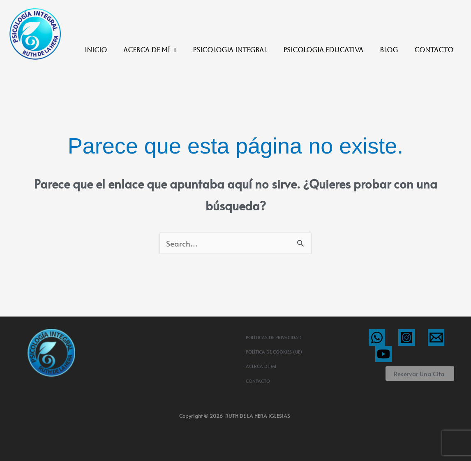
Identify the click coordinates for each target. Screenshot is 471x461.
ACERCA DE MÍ (149, 50)
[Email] (436, 337)
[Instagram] (406, 337)
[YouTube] (383, 354)
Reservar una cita (419, 373)
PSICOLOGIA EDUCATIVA (323, 50)
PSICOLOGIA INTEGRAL (230, 50)
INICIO (96, 50)
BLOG (389, 50)
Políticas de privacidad (274, 337)
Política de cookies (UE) (274, 352)
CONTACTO (433, 50)
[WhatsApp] (377, 337)
